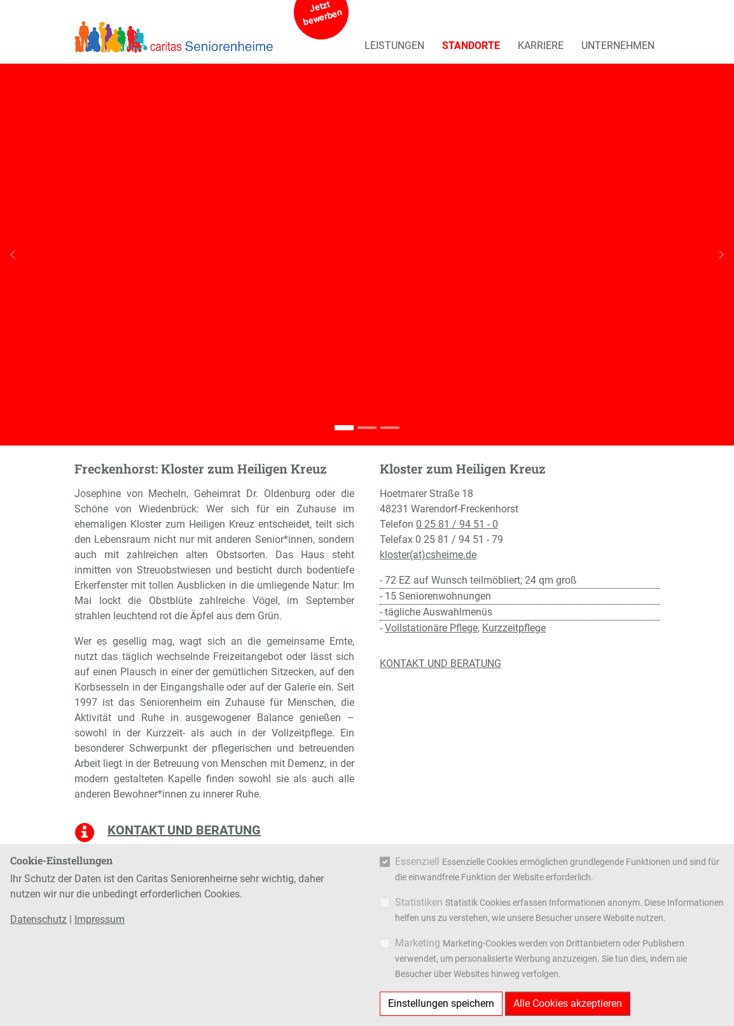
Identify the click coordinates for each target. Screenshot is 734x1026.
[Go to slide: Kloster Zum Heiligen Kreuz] (344, 427)
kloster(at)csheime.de (428, 555)
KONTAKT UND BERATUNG (440, 663)
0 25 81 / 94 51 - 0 (457, 524)
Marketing (417, 943)
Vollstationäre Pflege (431, 628)
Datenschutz (38, 919)
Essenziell (417, 861)
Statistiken (419, 902)
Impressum (99, 919)
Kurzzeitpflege (514, 628)
